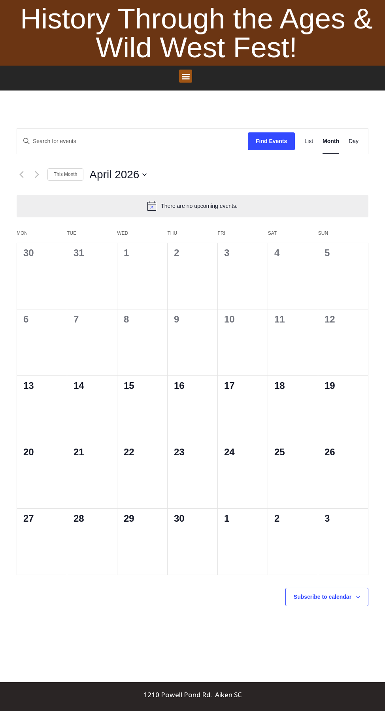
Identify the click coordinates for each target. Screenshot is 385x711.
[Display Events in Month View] (331, 141)
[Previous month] (21, 174)
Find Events (271, 141)
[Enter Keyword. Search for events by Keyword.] (132, 141)
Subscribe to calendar (322, 597)
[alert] (192, 206)
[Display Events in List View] (308, 141)
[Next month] (37, 174)
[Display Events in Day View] (354, 141)
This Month (65, 174)
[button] (185, 76)
